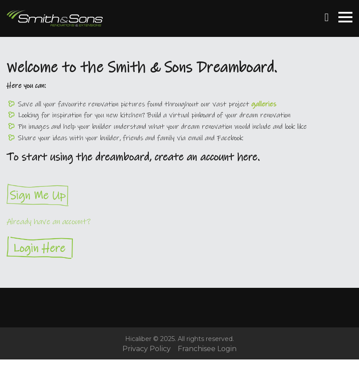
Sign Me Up (179, 195)
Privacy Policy (146, 348)
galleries (263, 104)
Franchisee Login (207, 348)
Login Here (179, 247)
